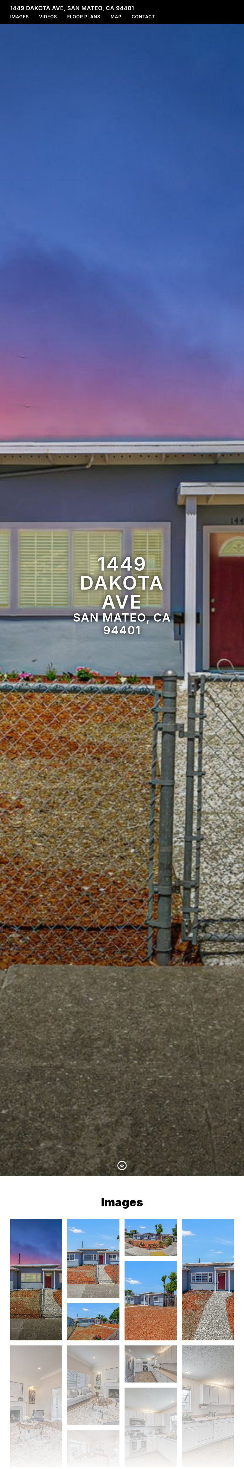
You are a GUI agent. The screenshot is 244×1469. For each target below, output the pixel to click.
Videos (48, 16)
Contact (143, 16)
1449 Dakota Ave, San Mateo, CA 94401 (72, 8)
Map (116, 16)
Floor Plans (83, 16)
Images (19, 16)
